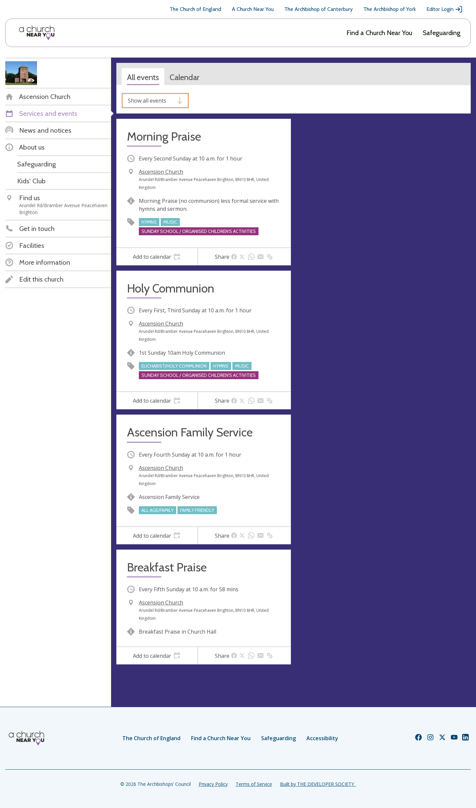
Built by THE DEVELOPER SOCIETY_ (318, 784)
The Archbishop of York (389, 9)
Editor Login (444, 9)
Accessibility (322, 738)
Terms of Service (254, 784)
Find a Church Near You (379, 33)
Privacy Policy (213, 784)
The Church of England (195, 9)
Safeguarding (441, 33)
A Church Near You (253, 9)
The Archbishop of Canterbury (318, 9)
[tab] (156, 256)
